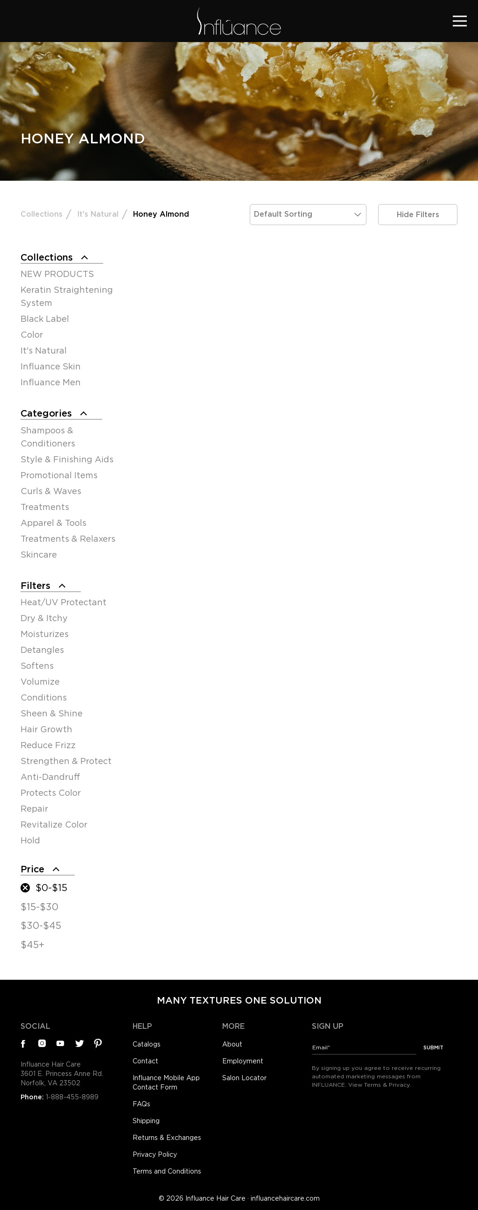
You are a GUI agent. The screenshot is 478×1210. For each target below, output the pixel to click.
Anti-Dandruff (50, 777)
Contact (145, 1061)
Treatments (45, 507)
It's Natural (98, 214)
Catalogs (147, 1044)
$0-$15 (51, 887)
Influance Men (51, 382)
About (232, 1044)
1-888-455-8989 (72, 1097)
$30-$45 (41, 925)
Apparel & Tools (53, 523)
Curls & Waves (51, 491)
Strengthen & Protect (66, 761)
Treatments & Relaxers (68, 539)
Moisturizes (45, 634)
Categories (46, 413)
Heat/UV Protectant (63, 602)
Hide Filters (418, 214)
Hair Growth (46, 729)
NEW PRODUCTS (57, 274)
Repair (34, 809)
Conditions (44, 697)
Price (32, 869)
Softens (37, 666)
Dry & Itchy (44, 618)
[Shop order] (308, 214)
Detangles (42, 650)
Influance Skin (51, 366)
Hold (30, 840)
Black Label (45, 319)
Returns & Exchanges (167, 1137)
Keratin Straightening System (67, 296)
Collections (42, 214)
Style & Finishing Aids (67, 459)
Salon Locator (244, 1078)
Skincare (39, 554)
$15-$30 (39, 907)
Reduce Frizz (48, 745)
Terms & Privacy (387, 1084)
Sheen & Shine (52, 713)
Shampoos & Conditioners (48, 436)
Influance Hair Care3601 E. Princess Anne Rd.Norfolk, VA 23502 (62, 1074)
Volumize (40, 681)
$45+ (32, 944)
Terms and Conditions (167, 1171)
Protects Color (51, 793)
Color (32, 335)
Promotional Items (59, 475)
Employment (242, 1061)
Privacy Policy (155, 1154)
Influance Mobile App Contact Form (166, 1082)
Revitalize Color (54, 824)
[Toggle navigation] (460, 20)
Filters (35, 585)
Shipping (146, 1121)
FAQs (141, 1104)
